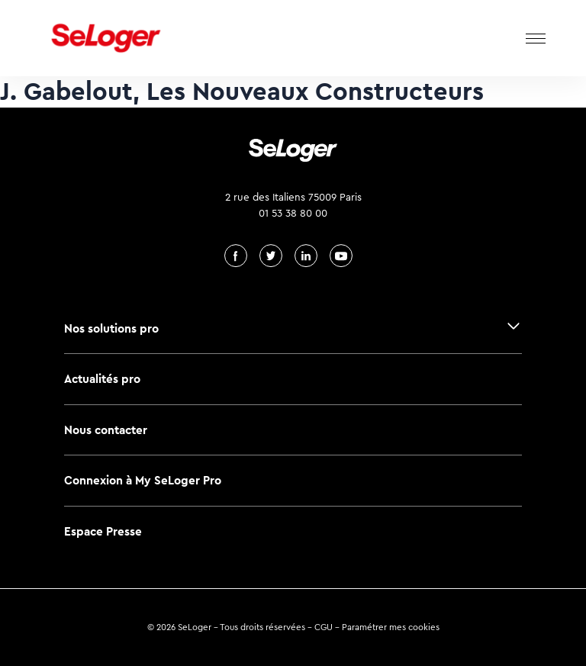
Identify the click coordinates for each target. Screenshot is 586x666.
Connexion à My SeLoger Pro (142, 480)
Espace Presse (103, 531)
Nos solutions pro (111, 328)
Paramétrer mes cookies (391, 627)
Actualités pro (102, 379)
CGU (323, 627)
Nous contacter (105, 430)
